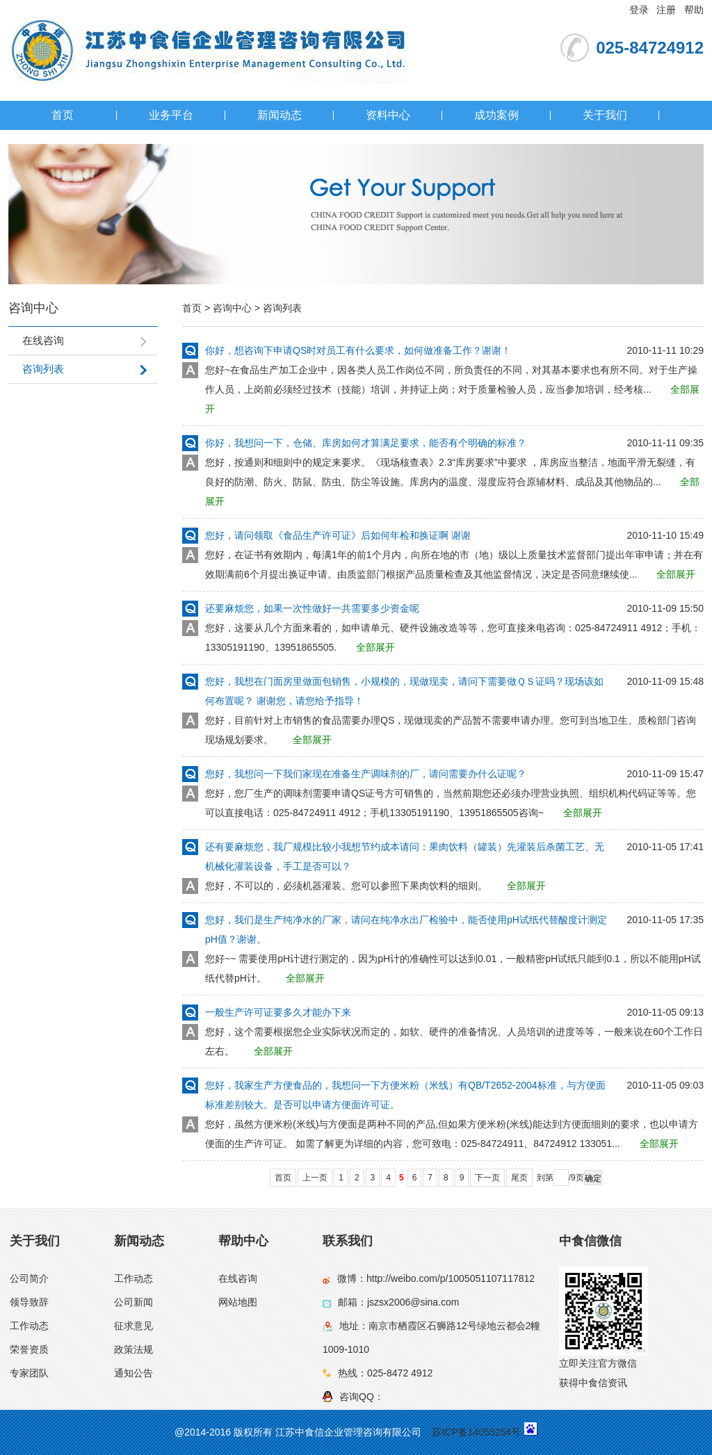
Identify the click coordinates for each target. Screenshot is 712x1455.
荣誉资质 (29, 1349)
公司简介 (29, 1278)
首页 (62, 115)
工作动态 (29, 1325)
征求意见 (133, 1325)
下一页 (487, 1177)
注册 (666, 9)
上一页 (314, 1177)
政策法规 (133, 1349)
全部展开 (675, 574)
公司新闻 (133, 1302)
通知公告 (133, 1373)
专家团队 (29, 1373)
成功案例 (496, 115)
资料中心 (388, 115)
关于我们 (605, 115)
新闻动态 (279, 115)
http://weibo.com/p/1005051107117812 (450, 1278)
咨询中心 (232, 308)
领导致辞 (29, 1302)
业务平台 (171, 115)
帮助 (694, 9)
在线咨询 (237, 1278)
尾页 (519, 1177)
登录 (639, 9)
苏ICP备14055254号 (476, 1432)
